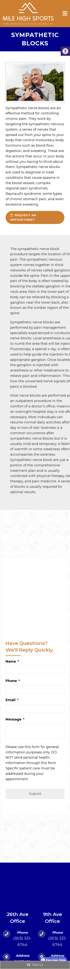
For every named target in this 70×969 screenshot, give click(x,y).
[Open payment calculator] (53, 960)
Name (12, 661)
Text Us (35, 965)
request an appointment (23, 217)
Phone (13, 681)
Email (12, 700)
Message (15, 719)
